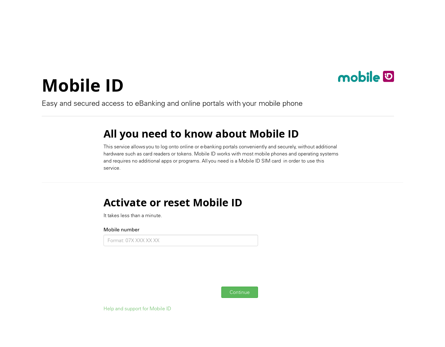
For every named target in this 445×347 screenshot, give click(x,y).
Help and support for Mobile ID (137, 308)
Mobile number (121, 230)
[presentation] (150, 270)
